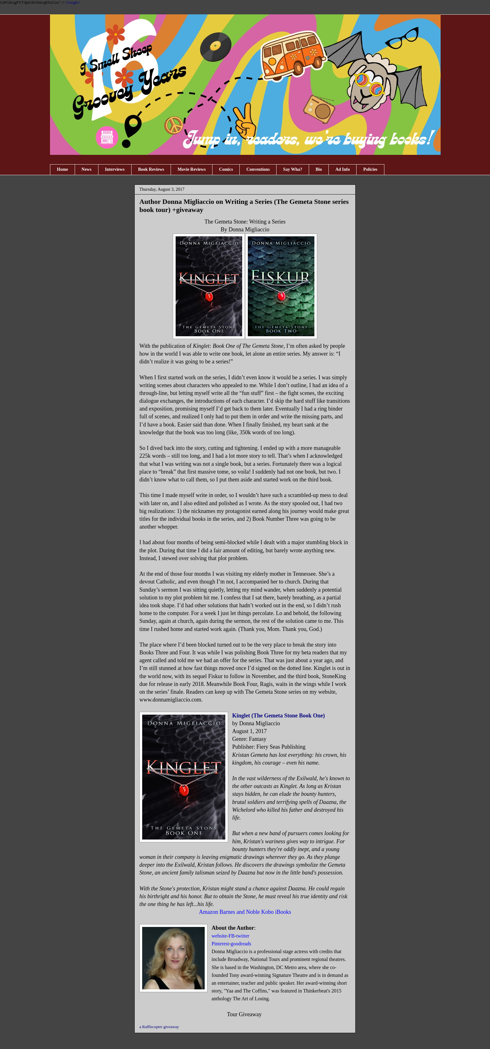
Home (62, 169)
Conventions (258, 169)
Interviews (115, 169)
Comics (226, 169)
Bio (319, 169)
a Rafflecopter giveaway (159, 1026)
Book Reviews (151, 169)
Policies (370, 169)
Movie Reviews (192, 169)
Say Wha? (292, 169)
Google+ (73, 2)
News (87, 169)
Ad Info (342, 169)
